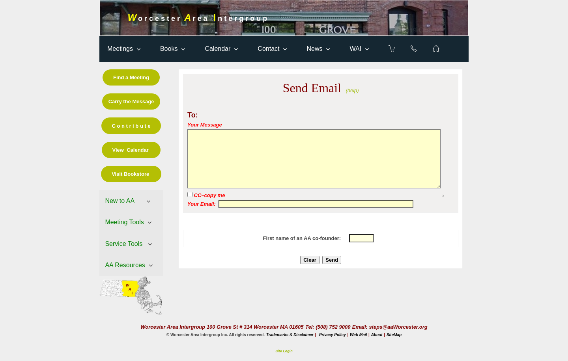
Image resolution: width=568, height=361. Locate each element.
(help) (352, 90)
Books (169, 48)
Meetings (120, 48)
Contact (268, 48)
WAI (355, 48)
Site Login (284, 351)
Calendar (217, 48)
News (314, 48)
